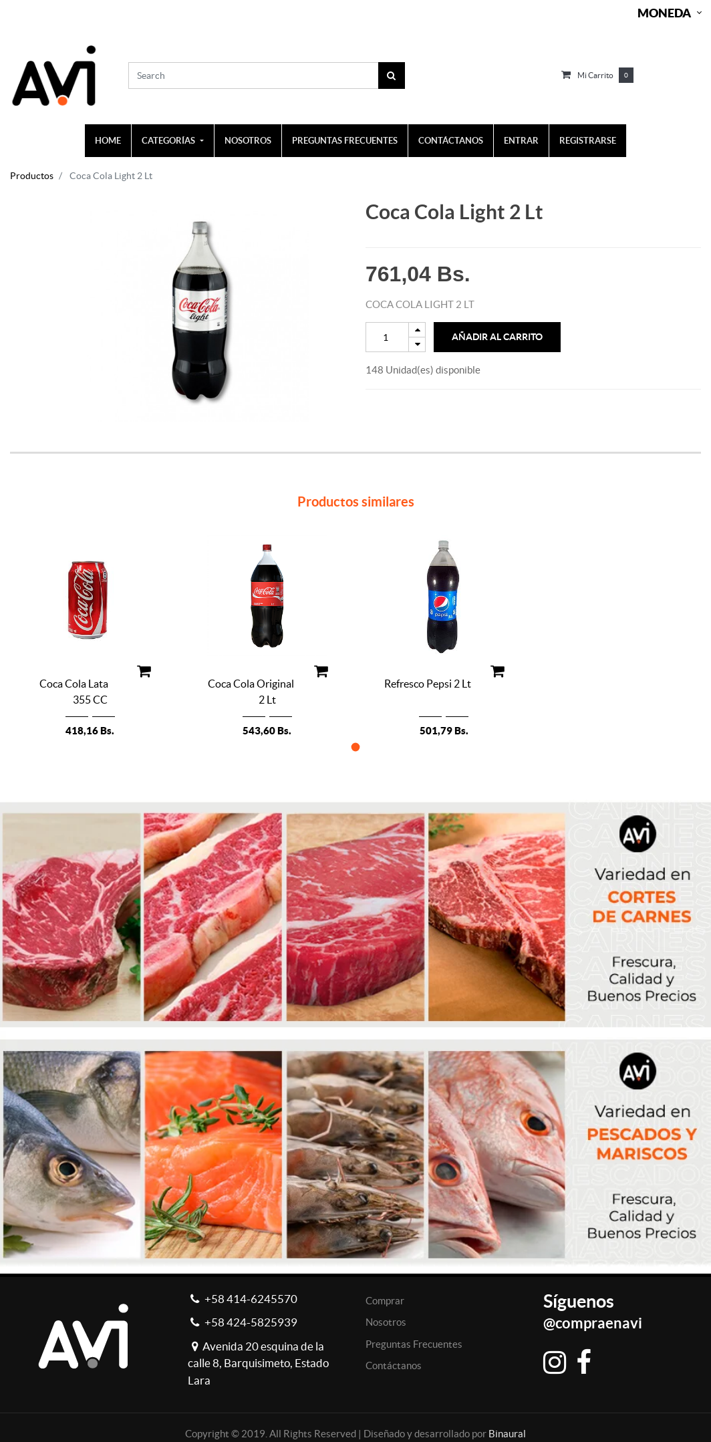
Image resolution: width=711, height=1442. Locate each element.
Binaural (507, 1433)
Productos (31, 175)
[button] (355, 746)
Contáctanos (394, 1365)
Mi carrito (595, 75)
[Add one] (417, 330)
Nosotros (386, 1322)
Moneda (664, 13)
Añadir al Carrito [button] (497, 336)
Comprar (385, 1300)
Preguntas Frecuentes (414, 1344)
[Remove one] (417, 344)
